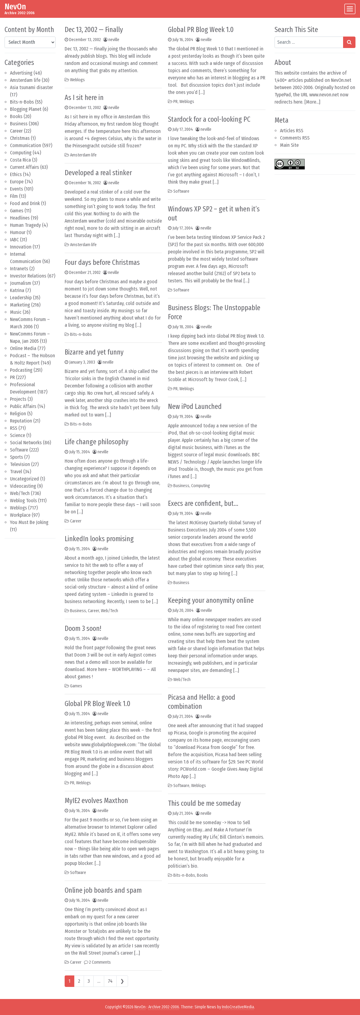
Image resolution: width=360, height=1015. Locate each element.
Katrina (17, 290)
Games (16, 211)
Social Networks (26, 442)
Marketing (20, 305)
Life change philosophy (96, 442)
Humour (17, 232)
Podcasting (21, 370)
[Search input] (309, 42)
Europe (17, 182)
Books (16, 116)
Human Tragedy (25, 225)
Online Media (23, 348)
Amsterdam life (25, 80)
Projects (18, 399)
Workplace (20, 515)
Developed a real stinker (98, 173)
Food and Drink (25, 203)
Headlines (20, 218)
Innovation (20, 247)
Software (19, 450)
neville (113, 39)
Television (20, 464)
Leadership (21, 297)
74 (110, 981)
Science (17, 435)
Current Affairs (24, 167)
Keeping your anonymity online (211, 600)
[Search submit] (349, 42)
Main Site (289, 145)
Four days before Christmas (102, 262)
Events (16, 189)
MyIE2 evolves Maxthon (96, 800)
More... (312, 102)
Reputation (21, 421)
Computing (20, 153)
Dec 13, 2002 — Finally (94, 29)
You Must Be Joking (29, 522)
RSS (13, 428)
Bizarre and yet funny (94, 352)
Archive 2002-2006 (163, 1007)
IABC (14, 240)
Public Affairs (23, 406)
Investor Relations (28, 276)
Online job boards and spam (103, 890)
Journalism (20, 283)
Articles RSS (291, 130)
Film (14, 196)
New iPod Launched (195, 406)
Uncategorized (24, 479)
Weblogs (18, 508)
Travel (16, 471)
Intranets (19, 268)
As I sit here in (84, 97)
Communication (25, 145)
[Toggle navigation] (349, 9)
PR (12, 377)
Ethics (16, 174)
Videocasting (23, 486)
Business (18, 124)
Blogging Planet (25, 109)
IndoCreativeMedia (238, 1007)
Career (16, 131)
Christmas (20, 138)
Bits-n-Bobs (22, 102)
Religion (18, 413)
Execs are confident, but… (203, 503)
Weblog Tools (23, 500)
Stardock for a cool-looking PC (209, 119)
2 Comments (100, 962)
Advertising (21, 73)
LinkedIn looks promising (99, 539)
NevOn (15, 6)
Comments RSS (295, 138)
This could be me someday (204, 803)
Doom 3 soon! (83, 628)
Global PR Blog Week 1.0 (97, 703)
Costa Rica (20, 160)
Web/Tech (20, 493)
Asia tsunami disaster (31, 87)
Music (15, 312)
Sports (16, 457)
